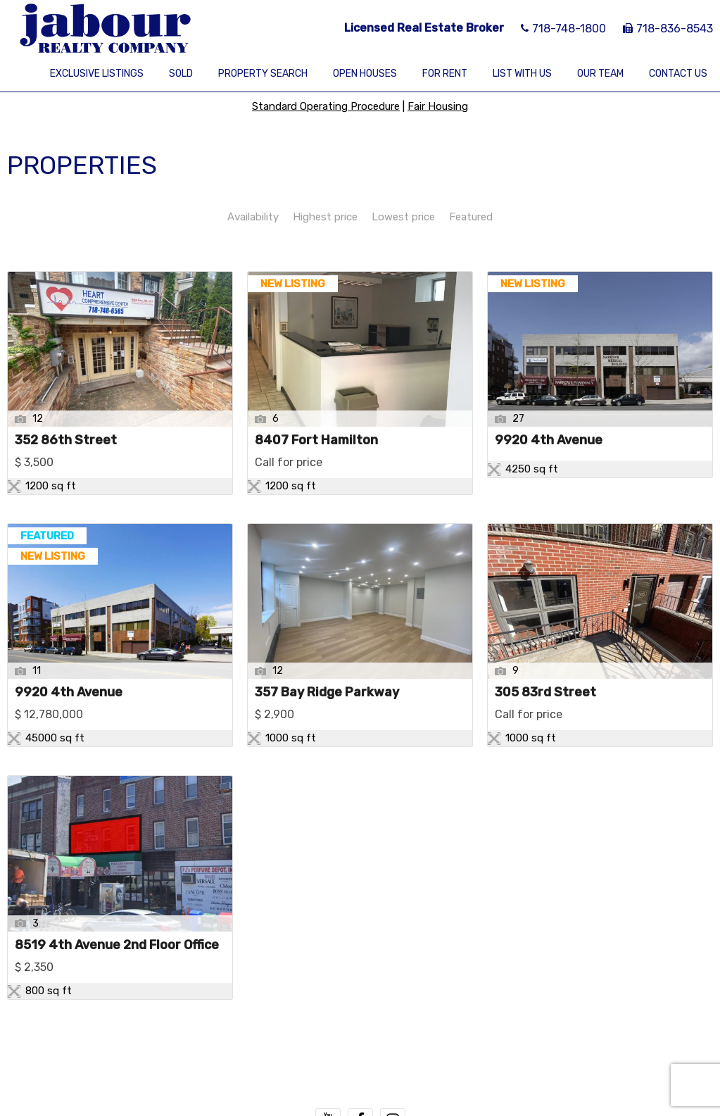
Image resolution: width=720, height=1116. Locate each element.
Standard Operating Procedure (326, 106)
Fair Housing (438, 106)
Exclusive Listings (97, 74)
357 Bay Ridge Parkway (327, 693)
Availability (253, 217)
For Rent (444, 74)
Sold (181, 74)
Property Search (263, 74)
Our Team (600, 74)
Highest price (325, 217)
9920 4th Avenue (548, 441)
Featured (471, 217)
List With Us (522, 74)
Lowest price (403, 217)
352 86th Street (66, 441)
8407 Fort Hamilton (316, 441)
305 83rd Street (545, 693)
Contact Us (678, 74)
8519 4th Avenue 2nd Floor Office (117, 946)
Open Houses (365, 74)
